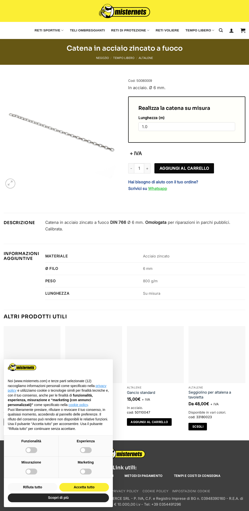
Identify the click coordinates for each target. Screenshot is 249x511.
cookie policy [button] (78, 405)
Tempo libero (200, 30)
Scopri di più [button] (58, 498)
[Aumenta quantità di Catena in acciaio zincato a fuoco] (147, 168)
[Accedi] (231, 30)
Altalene (146, 58)
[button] (242, 30)
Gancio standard (141, 392)
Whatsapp (157, 188)
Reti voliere (167, 30)
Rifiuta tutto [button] (32, 487)
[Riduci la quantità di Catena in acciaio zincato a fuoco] (131, 168)
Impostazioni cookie (191, 491)
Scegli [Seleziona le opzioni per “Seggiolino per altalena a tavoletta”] (197, 426)
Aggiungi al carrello (184, 168)
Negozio (102, 58)
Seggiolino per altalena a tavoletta (209, 394)
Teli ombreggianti (87, 30)
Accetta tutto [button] (84, 487)
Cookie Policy (155, 491)
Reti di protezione (130, 30)
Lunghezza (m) (151, 117)
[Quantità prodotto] (139, 168)
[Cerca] (221, 30)
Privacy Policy (125, 491)
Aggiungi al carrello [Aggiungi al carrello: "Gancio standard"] (149, 422)
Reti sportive (49, 30)
